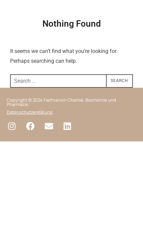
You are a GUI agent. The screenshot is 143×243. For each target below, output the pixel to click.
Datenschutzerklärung (29, 112)
